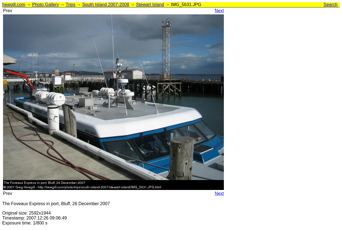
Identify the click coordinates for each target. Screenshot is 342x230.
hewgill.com (13, 4)
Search (331, 4)
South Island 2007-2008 (105, 4)
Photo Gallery (45, 4)
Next (219, 10)
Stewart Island (150, 4)
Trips (70, 4)
